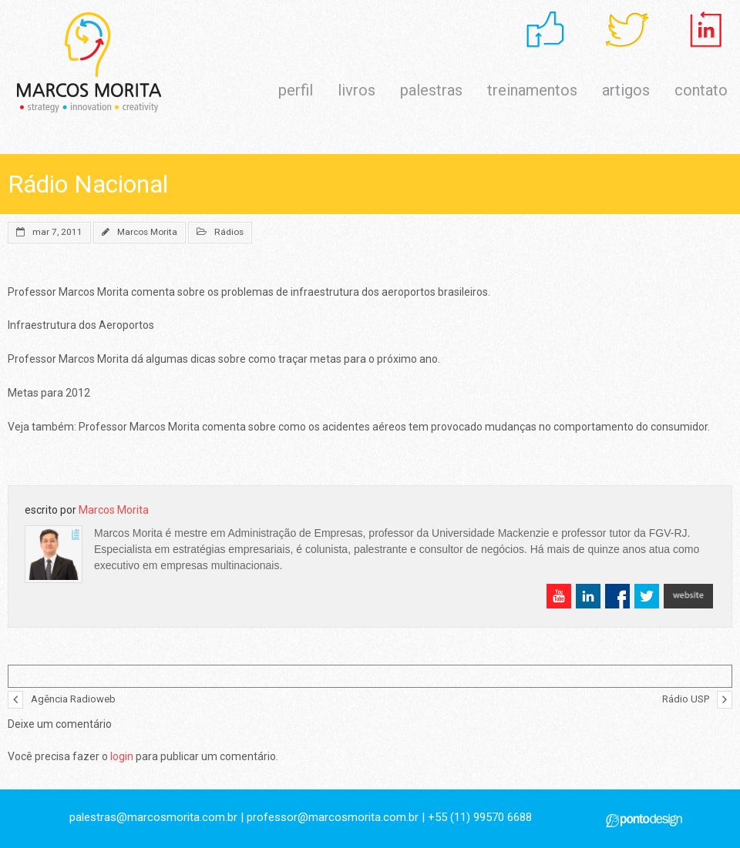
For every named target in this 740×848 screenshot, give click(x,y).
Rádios (229, 231)
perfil (295, 90)
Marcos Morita (147, 231)
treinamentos (532, 90)
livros (356, 90)
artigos (626, 90)
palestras (431, 90)
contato (701, 90)
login (121, 756)
